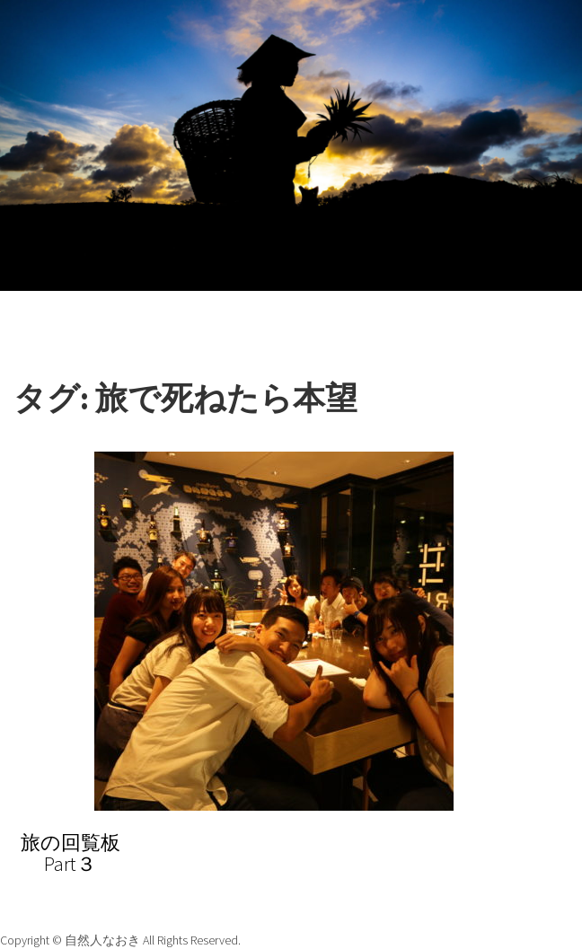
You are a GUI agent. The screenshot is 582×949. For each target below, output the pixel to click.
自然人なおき (104, 940)
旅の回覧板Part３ (70, 853)
